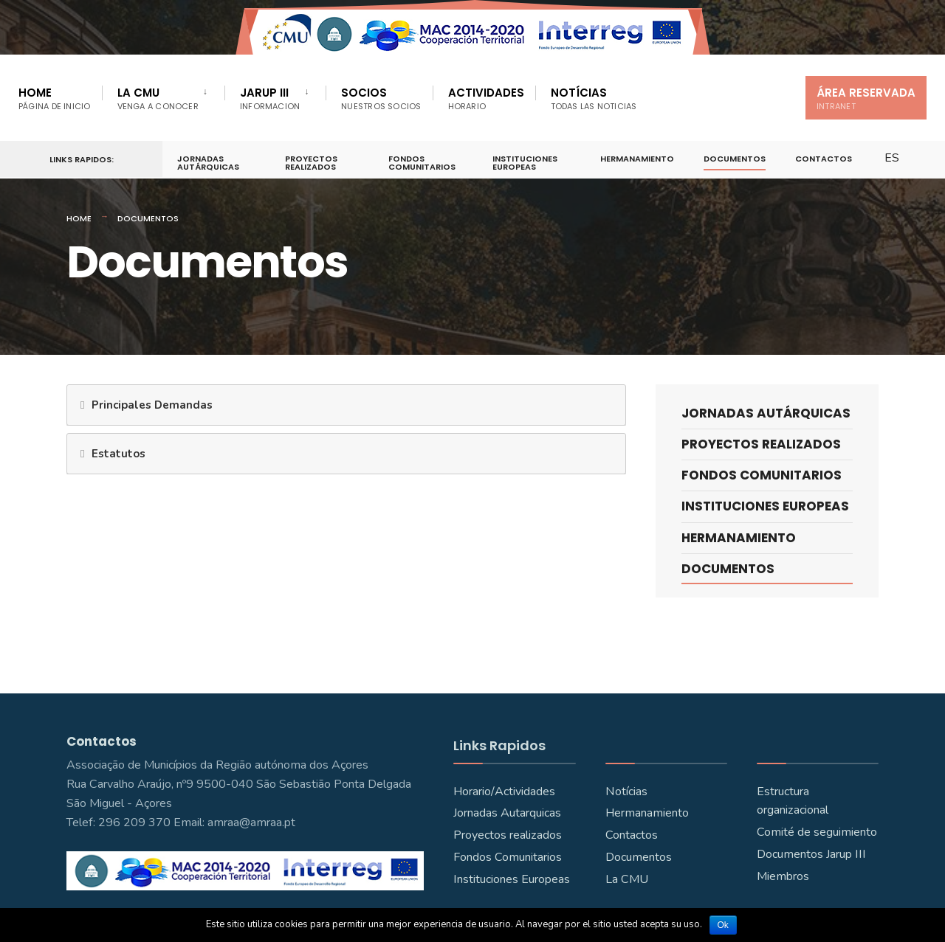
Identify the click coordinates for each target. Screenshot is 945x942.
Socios (381, 98)
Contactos (823, 158)
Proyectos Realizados (311, 163)
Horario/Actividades (504, 791)
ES (891, 158)
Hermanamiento (637, 158)
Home (54, 98)
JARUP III (270, 98)
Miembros (783, 876)
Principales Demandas (152, 405)
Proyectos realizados (507, 835)
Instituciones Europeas (524, 163)
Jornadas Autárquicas (208, 163)
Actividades (486, 98)
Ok (723, 925)
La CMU (158, 98)
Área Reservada (866, 98)
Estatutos (118, 453)
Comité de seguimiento (817, 832)
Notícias (594, 98)
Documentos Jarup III (811, 854)
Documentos (735, 158)
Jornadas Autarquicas (507, 813)
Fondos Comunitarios (422, 163)
